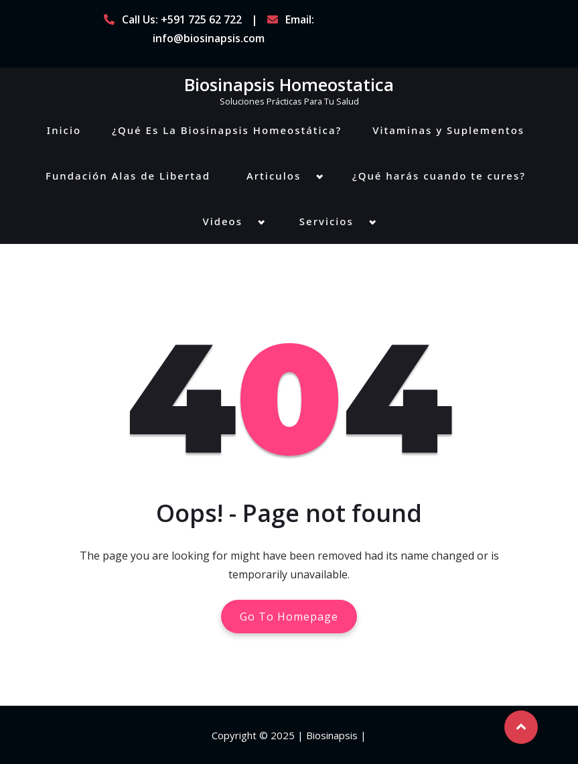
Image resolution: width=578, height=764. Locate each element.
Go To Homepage (289, 616)
